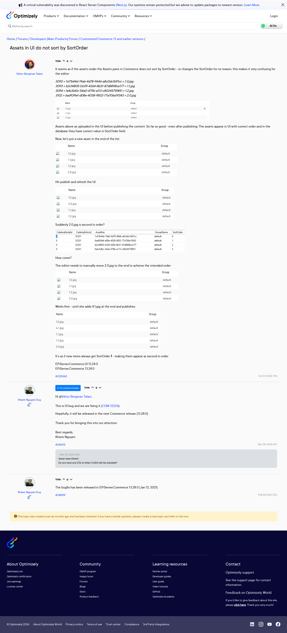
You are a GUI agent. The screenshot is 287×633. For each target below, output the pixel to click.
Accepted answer (68, 388)
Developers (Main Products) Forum (54, 39)
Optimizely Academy (163, 596)
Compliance (132, 624)
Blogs (83, 586)
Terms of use (94, 624)
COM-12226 (110, 406)
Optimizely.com (15, 571)
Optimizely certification (19, 576)
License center (15, 586)
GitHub (156, 591)
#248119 (60, 495)
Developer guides (162, 576)
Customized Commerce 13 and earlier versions (111, 39)
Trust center (113, 624)
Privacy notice (74, 624)
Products (51, 16)
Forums (23, 39)
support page (246, 580)
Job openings (14, 581)
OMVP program (88, 571)
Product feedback (89, 596)
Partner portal (160, 571)
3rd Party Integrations (156, 624)
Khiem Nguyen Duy (29, 399)
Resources (143, 16)
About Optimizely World (47, 624)
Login (274, 16)
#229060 (61, 376)
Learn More (251, 5)
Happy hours (86, 576)
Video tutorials (160, 586)
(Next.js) (121, 5)
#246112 (60, 444)
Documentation (76, 16)
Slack (82, 591)
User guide (158, 581)
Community (120, 16)
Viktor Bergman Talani (29, 73)
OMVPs (99, 16)
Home (11, 39)
